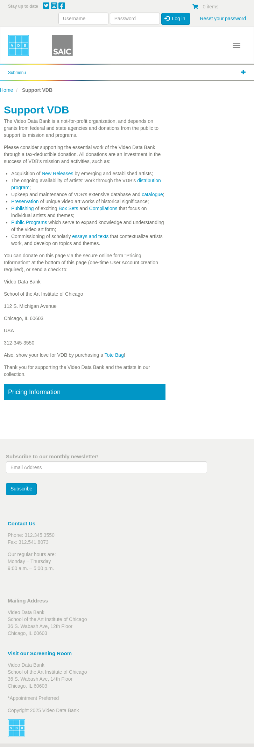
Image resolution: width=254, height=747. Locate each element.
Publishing (22, 208)
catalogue (152, 194)
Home (6, 90)
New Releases (57, 173)
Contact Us (21, 523)
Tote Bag (114, 355)
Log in (174, 18)
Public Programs (29, 222)
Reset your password (223, 18)
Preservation (25, 201)
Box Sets (68, 208)
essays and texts (90, 236)
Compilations (103, 208)
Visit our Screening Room (40, 653)
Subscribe (21, 488)
